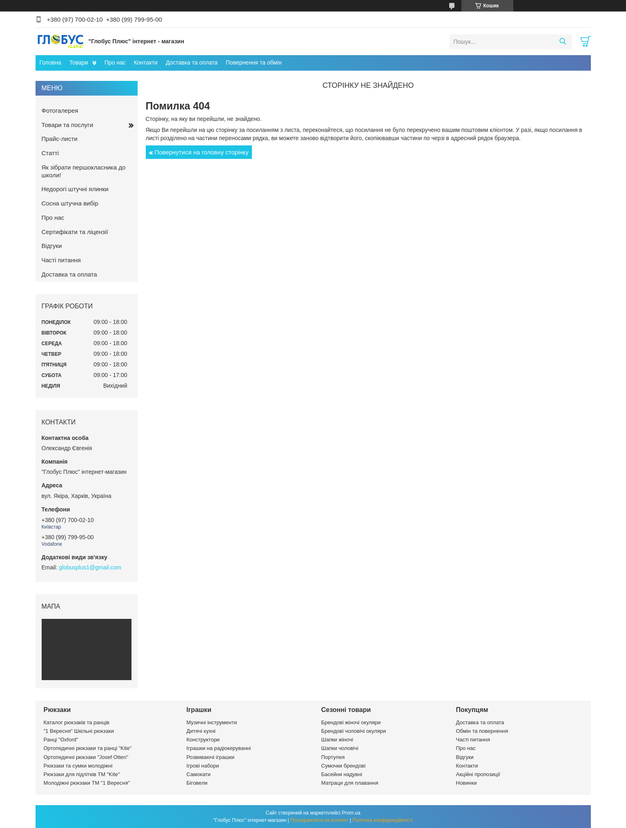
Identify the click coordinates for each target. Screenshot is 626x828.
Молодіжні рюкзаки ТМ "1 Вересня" (87, 783)
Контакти (146, 62)
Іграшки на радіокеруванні (219, 748)
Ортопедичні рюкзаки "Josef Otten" (86, 757)
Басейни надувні (341, 774)
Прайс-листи (60, 138)
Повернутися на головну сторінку (202, 152)
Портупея (333, 757)
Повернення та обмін (254, 62)
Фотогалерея (60, 110)
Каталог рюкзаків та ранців (77, 722)
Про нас (115, 62)
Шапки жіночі (337, 739)
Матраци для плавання (350, 783)
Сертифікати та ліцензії (75, 231)
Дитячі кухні (201, 731)
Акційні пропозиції (478, 774)
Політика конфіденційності (382, 820)
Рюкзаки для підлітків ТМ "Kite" (82, 774)
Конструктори (203, 739)
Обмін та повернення (482, 731)
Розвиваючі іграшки (211, 757)
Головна (50, 62)
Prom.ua (351, 813)
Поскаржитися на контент (319, 820)
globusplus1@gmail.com (90, 567)
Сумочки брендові (343, 766)
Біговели (197, 783)
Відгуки (52, 245)
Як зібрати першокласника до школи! (84, 171)
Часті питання (61, 260)
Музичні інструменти (212, 722)
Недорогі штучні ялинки (75, 188)
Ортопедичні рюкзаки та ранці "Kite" (88, 748)
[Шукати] (563, 41)
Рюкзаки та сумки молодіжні (78, 766)
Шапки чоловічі (340, 748)
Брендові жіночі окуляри (351, 722)
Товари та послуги (68, 124)
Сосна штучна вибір (70, 203)
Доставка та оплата (192, 62)
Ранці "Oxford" (61, 739)
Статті (50, 153)
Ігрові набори (203, 766)
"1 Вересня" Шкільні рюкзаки (79, 731)
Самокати (199, 774)
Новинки (466, 783)
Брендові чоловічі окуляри (353, 731)
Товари (78, 62)
